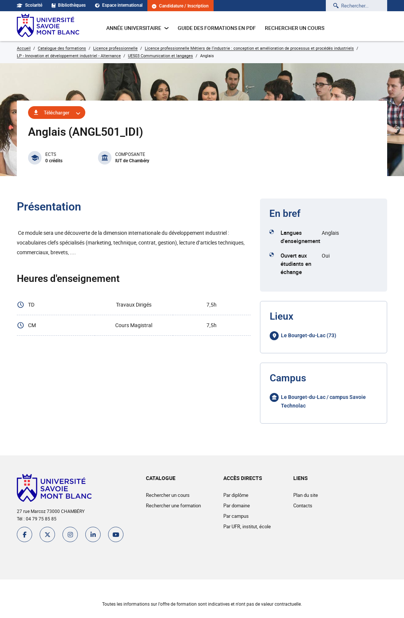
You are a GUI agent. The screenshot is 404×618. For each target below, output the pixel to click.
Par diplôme (235, 495)
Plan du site (305, 495)
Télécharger (57, 112)
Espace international (119, 5)
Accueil (24, 48)
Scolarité (29, 5)
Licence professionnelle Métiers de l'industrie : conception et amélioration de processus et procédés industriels (249, 48)
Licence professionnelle (115, 48)
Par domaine (236, 505)
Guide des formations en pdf (217, 27)
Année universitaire (137, 27)
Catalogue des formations (62, 48)
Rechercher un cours (294, 27)
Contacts (302, 505)
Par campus (236, 516)
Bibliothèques (69, 5)
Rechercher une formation (173, 505)
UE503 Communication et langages (160, 55)
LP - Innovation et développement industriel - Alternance (69, 55)
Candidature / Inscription (180, 6)
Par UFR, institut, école (247, 526)
